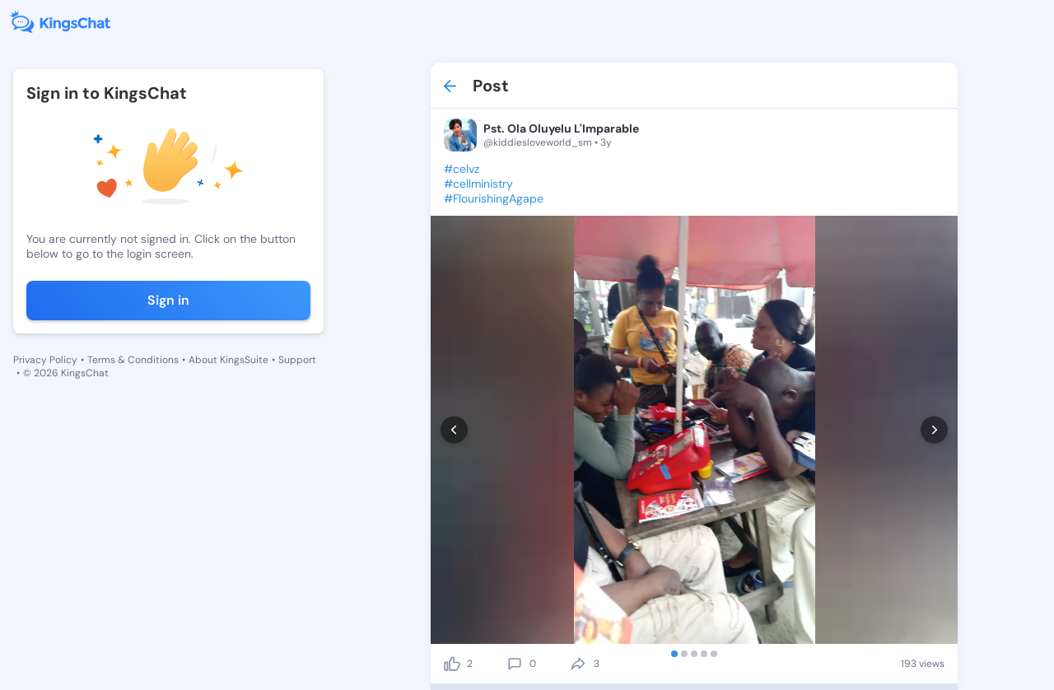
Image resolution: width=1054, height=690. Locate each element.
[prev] (454, 430)
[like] (452, 663)
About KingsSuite (228, 359)
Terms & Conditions (133, 359)
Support (297, 359)
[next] (934, 430)
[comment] (514, 663)
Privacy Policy (45, 359)
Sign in (168, 300)
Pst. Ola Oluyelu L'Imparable (561, 128)
